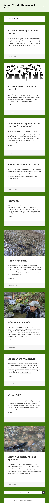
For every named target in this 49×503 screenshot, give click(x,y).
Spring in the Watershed (21, 358)
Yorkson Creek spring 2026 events (23, 32)
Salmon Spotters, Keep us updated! (22, 458)
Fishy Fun (13, 200)
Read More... (11, 49)
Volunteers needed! (19, 322)
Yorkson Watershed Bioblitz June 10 (24, 88)
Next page (43, 492)
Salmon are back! (17, 260)
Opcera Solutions (28, 500)
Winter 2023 (14, 395)
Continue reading (34, 45)
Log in (33, 500)
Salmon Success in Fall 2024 (23, 164)
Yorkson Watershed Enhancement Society (19, 6)
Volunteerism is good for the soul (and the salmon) (24, 125)
